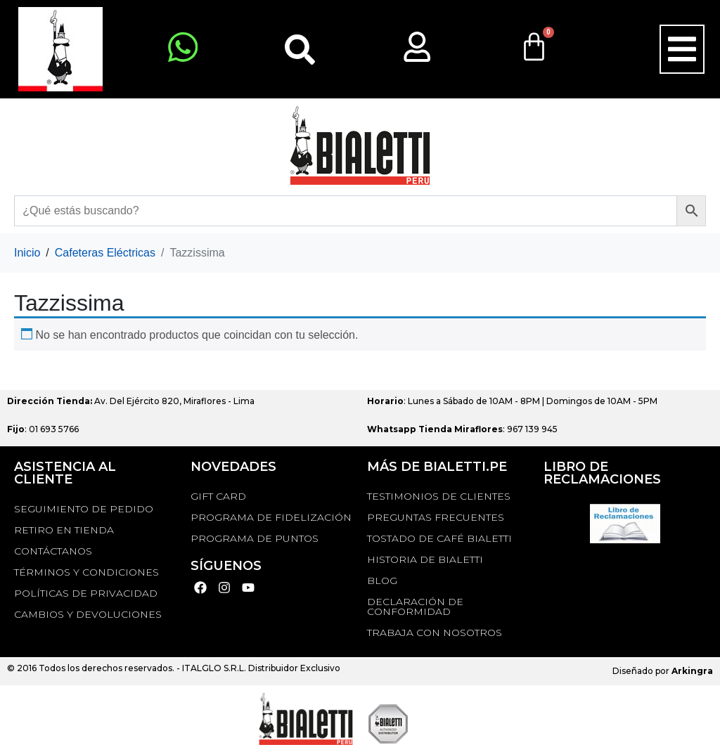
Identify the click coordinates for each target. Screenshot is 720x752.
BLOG (382, 580)
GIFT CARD (218, 496)
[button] (682, 49)
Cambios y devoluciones (88, 614)
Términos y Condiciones (86, 572)
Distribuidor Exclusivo (293, 668)
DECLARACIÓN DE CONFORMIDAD (415, 606)
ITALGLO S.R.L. (214, 668)
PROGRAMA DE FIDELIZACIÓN (271, 517)
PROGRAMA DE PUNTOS (255, 538)
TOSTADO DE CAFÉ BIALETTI (439, 538)
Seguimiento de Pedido (83, 509)
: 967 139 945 (462, 429)
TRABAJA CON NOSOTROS (434, 632)
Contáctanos (53, 551)
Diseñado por (662, 671)
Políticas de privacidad (86, 593)
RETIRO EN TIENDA (64, 530)
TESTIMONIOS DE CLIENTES (438, 496)
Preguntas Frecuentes (435, 517)
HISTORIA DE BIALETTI (425, 559)
